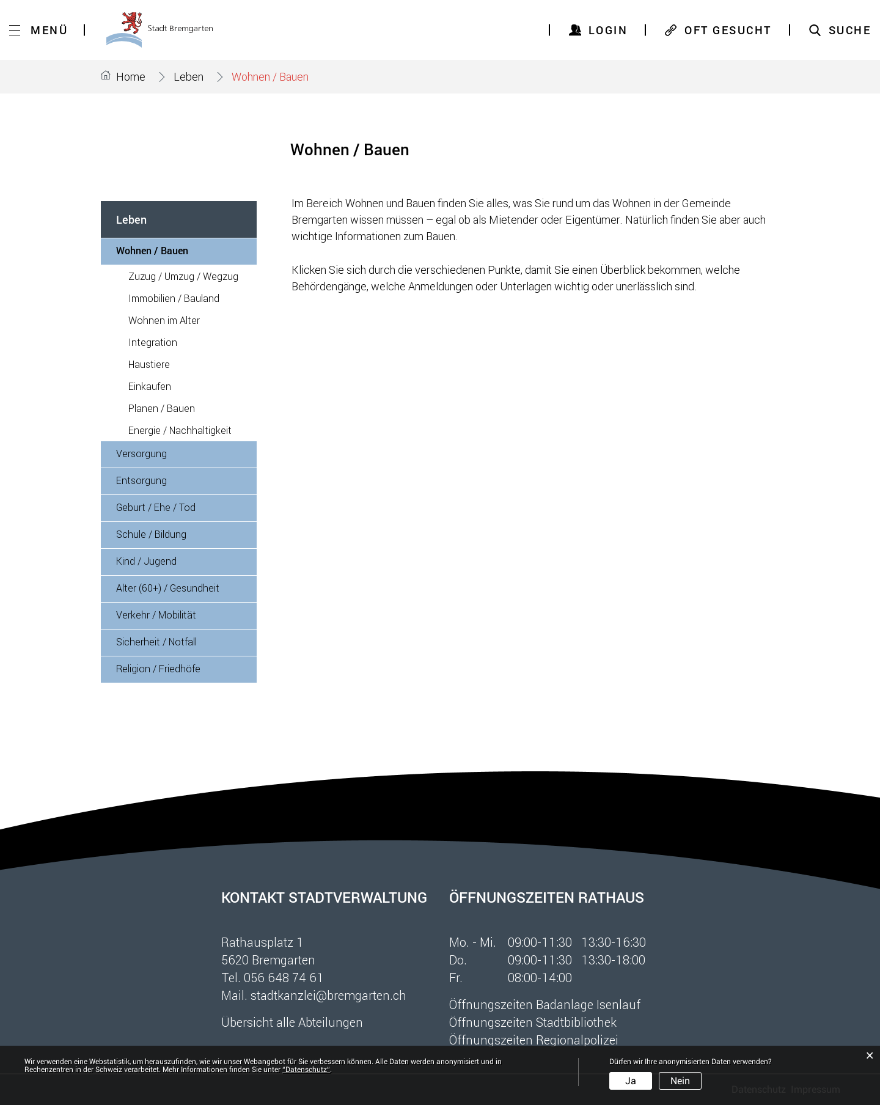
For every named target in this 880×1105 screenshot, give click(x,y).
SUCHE (850, 30)
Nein (680, 1081)
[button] (189, 76)
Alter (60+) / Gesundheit (167, 587)
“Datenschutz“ (306, 1069)
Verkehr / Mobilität (156, 614)
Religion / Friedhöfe (158, 668)
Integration (152, 342)
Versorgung (141, 453)
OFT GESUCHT (728, 30)
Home (130, 76)
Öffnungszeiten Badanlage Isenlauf (544, 1004)
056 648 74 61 (284, 977)
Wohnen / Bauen (180, 250)
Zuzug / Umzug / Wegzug (183, 276)
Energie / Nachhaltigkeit (180, 430)
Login (608, 30)
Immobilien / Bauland (173, 298)
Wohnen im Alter (164, 320)
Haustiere (149, 364)
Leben (131, 219)
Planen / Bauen (161, 408)
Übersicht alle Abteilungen (292, 1022)
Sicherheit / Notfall (156, 641)
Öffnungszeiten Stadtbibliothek (533, 1022)
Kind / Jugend (146, 560)
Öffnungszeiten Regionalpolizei (533, 1040)
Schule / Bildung (151, 533)
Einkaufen (149, 386)
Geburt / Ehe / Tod (156, 507)
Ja (630, 1081)
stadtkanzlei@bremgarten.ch (328, 995)
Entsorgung (141, 480)
